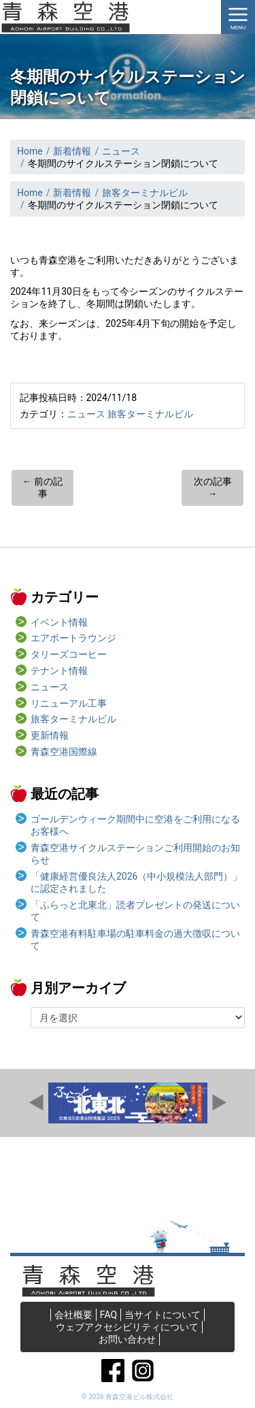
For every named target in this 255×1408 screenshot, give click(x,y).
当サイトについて (162, 1314)
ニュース (86, 414)
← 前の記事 (42, 487)
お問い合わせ (127, 1339)
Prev (37, 1103)
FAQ (108, 1314)
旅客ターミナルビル (150, 414)
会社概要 (73, 1314)
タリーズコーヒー (69, 654)
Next (219, 1103)
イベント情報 (59, 622)
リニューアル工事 (69, 703)
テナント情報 (59, 670)
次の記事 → (213, 487)
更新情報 (50, 735)
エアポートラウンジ (73, 638)
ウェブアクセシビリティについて (127, 1327)
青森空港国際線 (64, 751)
